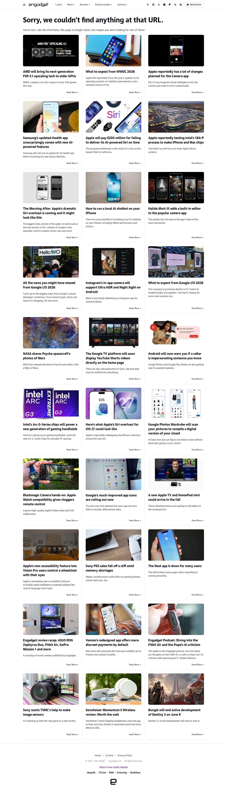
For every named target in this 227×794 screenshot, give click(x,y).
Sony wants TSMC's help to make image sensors (47, 712)
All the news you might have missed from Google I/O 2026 (49, 285)
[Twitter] (159, 4)
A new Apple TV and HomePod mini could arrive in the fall (174, 497)
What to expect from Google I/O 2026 (175, 283)
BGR (111, 773)
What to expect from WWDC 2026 (110, 71)
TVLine (102, 773)
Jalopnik (91, 773)
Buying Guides (102, 4)
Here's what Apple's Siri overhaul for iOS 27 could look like (112, 427)
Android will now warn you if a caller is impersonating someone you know (175, 356)
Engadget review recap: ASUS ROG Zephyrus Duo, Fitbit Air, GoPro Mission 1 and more (48, 645)
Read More (71, 92)
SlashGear (135, 773)
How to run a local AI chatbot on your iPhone (113, 211)
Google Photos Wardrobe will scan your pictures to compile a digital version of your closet (173, 429)
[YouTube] (164, 4)
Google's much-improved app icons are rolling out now (111, 497)
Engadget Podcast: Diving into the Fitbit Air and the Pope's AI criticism (174, 642)
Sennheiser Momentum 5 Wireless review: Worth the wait (110, 712)
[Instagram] (153, 4)
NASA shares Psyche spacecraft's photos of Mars (47, 356)
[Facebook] (148, 4)
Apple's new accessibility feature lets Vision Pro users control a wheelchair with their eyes (50, 570)
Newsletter (194, 4)
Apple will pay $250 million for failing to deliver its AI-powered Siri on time (113, 140)
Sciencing (122, 773)
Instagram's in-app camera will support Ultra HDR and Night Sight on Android (113, 287)
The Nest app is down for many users (175, 566)
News (70, 4)
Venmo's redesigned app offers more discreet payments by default (112, 642)
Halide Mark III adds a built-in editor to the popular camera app (174, 211)
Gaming (121, 4)
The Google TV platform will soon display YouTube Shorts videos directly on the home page (110, 358)
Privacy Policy (125, 755)
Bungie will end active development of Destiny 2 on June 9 (174, 712)
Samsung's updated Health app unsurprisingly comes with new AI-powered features (48, 142)
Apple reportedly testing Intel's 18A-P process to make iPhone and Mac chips (176, 140)
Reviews (84, 4)
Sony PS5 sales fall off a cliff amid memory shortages (110, 568)
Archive (109, 755)
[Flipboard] (170, 4)
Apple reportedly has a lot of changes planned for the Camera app (175, 74)
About (98, 755)
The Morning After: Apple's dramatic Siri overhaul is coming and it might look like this (49, 213)
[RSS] (181, 4)
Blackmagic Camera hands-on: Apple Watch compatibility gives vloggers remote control (49, 500)
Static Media (99, 761)
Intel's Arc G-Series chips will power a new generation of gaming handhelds (50, 427)
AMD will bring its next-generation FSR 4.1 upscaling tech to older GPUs (49, 74)
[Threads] (175, 4)
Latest (58, 4)
